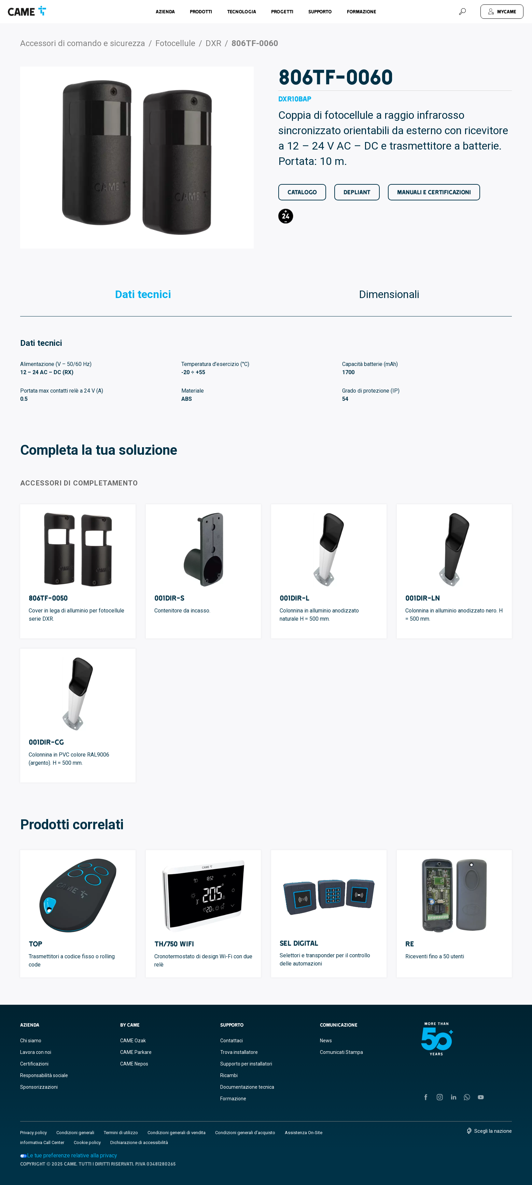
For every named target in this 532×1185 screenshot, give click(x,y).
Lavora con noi (35, 1052)
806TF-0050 (48, 598)
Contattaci (231, 1040)
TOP (35, 944)
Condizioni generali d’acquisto (245, 1132)
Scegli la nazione (493, 1131)
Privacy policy (33, 1132)
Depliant (357, 192)
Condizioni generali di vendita (177, 1132)
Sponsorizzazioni (39, 1087)
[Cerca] (462, 11)
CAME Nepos (134, 1064)
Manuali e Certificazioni (434, 192)
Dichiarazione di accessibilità (139, 1142)
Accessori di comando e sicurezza (82, 43)
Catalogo (302, 192)
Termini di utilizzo (121, 1132)
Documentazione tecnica (247, 1087)
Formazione (361, 11)
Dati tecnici (143, 294)
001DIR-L (295, 598)
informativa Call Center (42, 1142)
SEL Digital (299, 943)
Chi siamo (30, 1040)
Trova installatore (239, 1052)
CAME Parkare (136, 1052)
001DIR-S (169, 598)
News (326, 1040)
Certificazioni (34, 1064)
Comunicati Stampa (341, 1052)
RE (409, 944)
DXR (213, 43)
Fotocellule (175, 43)
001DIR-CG (46, 742)
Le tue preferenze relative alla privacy (68, 1155)
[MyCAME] (501, 11)
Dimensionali (389, 294)
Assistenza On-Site (303, 1132)
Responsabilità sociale (44, 1075)
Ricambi (229, 1075)
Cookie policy (87, 1142)
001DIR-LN (422, 598)
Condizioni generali (75, 1132)
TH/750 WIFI (174, 944)
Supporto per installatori (246, 1064)
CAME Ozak (133, 1040)
